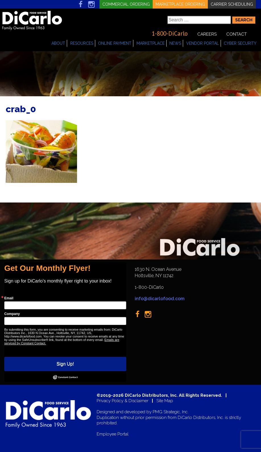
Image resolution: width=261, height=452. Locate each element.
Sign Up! (65, 363)
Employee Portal (113, 434)
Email (8, 298)
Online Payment (114, 43)
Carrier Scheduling (232, 4)
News (175, 43)
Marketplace (150, 43)
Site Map (164, 400)
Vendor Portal (202, 43)
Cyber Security (240, 43)
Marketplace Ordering (180, 4)
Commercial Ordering (126, 4)
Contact (236, 34)
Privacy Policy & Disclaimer (122, 400)
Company (12, 314)
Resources (81, 43)
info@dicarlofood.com (160, 298)
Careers (207, 34)
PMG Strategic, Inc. (170, 412)
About (58, 43)
